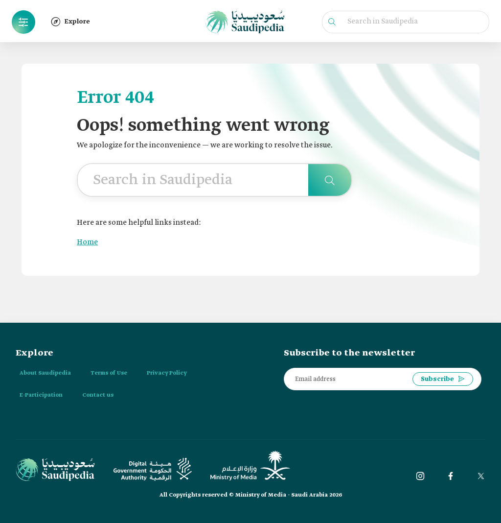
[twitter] (481, 476)
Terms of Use (109, 373)
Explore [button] (70, 21)
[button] (23, 22)
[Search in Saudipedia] (329, 180)
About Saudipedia (45, 373)
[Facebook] (450, 476)
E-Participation (41, 395)
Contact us (98, 395)
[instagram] (420, 476)
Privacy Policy (167, 373)
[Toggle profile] (23, 22)
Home (87, 242)
